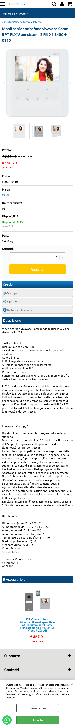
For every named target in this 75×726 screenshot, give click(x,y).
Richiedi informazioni (21, 310)
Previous (4, 82)
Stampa (12, 293)
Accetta (38, 720)
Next (70, 82)
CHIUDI (72, 684)
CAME (6, 195)
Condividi (13, 301)
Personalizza (38, 708)
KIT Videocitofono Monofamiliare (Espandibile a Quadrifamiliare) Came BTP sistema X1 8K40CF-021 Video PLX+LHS (37, 625)
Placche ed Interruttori (15, 13)
